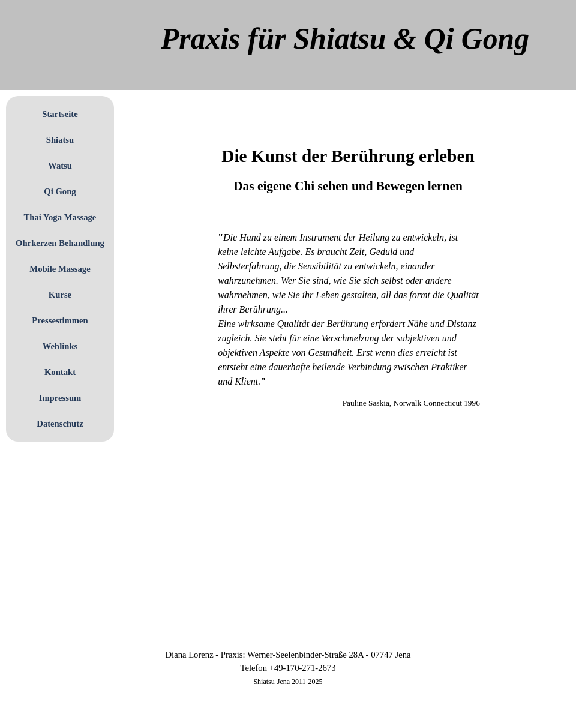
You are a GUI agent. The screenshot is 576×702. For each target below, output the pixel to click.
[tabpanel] (348, 156)
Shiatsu (60, 140)
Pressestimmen (60, 320)
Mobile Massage (59, 269)
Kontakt (60, 372)
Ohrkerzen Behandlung (60, 243)
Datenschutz (60, 423)
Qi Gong (60, 191)
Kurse (60, 294)
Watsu (60, 165)
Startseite (59, 114)
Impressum (60, 398)
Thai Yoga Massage (60, 217)
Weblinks (60, 346)
